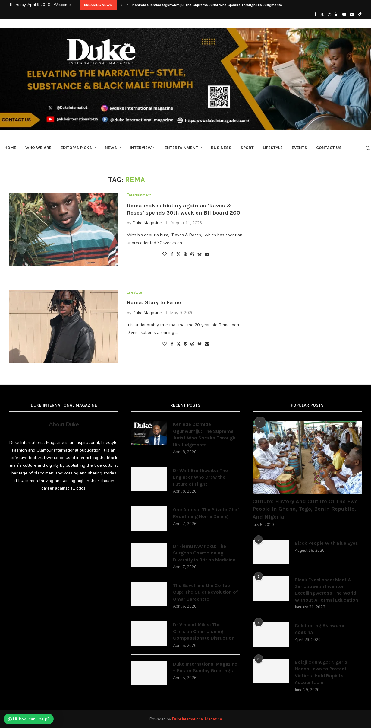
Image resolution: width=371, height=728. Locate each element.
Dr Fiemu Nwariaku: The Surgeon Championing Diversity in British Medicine (204, 553)
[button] (121, 5)
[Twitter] (322, 14)
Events (299, 147)
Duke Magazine (147, 223)
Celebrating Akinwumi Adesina (319, 629)
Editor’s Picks (76, 147)
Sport (247, 147)
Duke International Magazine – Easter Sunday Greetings (205, 667)
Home (10, 147)
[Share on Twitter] (178, 254)
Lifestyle (273, 147)
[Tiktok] (360, 14)
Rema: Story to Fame (154, 302)
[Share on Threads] (192, 254)
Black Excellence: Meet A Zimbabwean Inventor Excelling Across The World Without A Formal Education (326, 590)
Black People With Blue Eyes (326, 543)
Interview (141, 147)
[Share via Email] (207, 254)
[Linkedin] (336, 14)
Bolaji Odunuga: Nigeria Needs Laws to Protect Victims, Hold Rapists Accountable (321, 672)
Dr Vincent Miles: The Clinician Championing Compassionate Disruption (203, 631)
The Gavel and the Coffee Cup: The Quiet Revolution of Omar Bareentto (205, 592)
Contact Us (329, 147)
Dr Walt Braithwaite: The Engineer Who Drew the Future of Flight (200, 477)
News (111, 147)
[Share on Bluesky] (199, 254)
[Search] (368, 148)
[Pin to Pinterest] (185, 254)
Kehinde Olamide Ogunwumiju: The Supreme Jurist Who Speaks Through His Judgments (207, 5)
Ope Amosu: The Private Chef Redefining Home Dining (206, 513)
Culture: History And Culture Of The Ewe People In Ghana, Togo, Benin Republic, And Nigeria (305, 509)
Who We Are (38, 147)
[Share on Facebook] (172, 254)
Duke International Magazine (197, 719)
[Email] (352, 14)
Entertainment (181, 147)
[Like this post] (164, 254)
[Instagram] (329, 14)
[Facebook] (315, 14)
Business (221, 147)
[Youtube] (344, 14)
